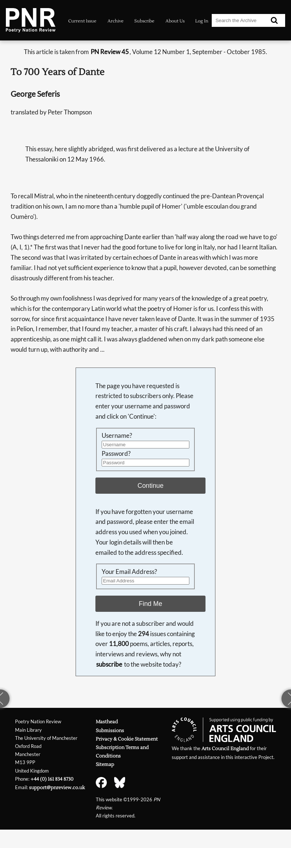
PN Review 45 (110, 52)
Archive (116, 21)
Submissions (110, 730)
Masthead (107, 722)
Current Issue (82, 21)
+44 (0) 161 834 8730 (51, 779)
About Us (175, 21)
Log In (201, 21)
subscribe (109, 664)
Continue (151, 485)
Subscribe (144, 21)
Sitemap (105, 764)
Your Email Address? (129, 571)
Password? (116, 453)
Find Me (150, 603)
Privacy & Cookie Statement (127, 739)
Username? (117, 435)
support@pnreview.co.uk (57, 787)
